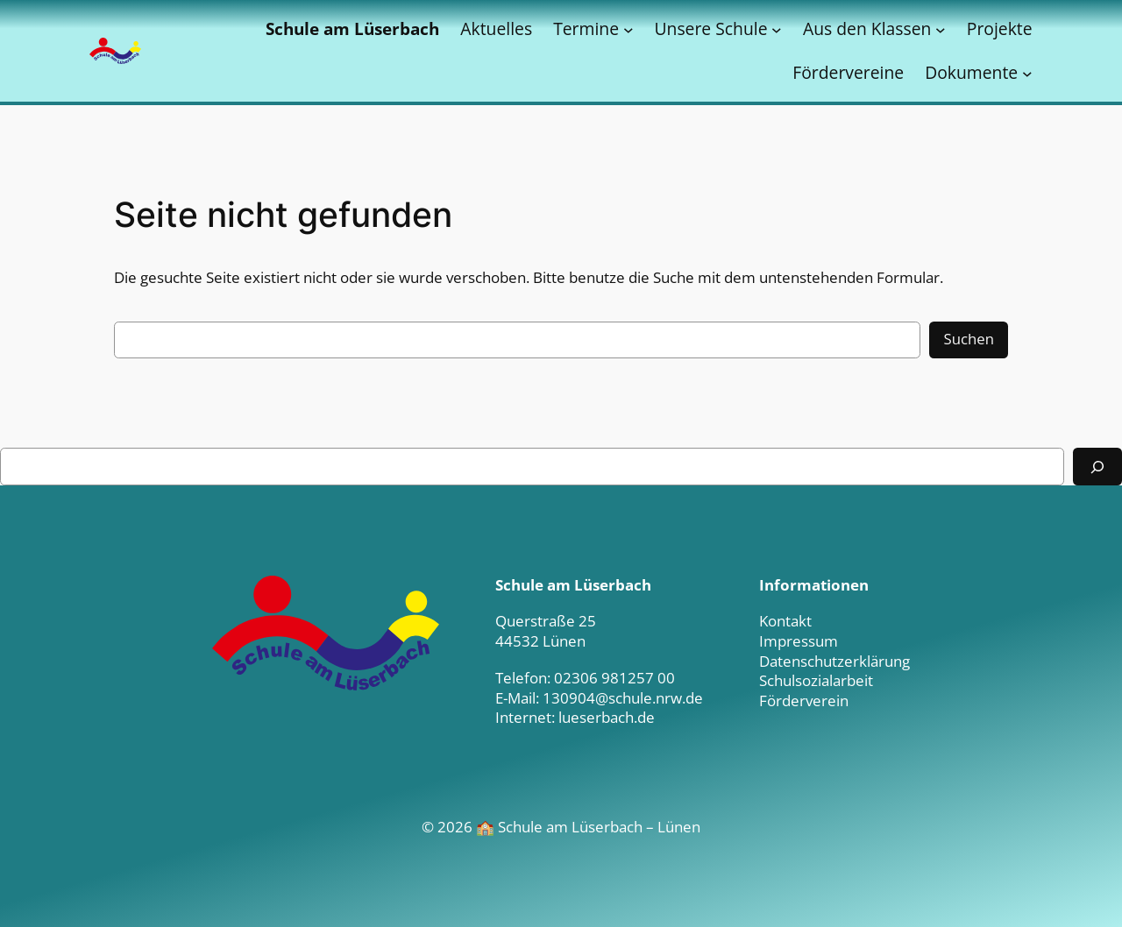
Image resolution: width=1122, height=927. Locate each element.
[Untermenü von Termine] (628, 29)
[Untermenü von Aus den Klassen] (940, 29)
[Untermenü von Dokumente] (1027, 72)
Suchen (968, 339)
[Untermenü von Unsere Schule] (776, 29)
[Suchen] (1097, 466)
